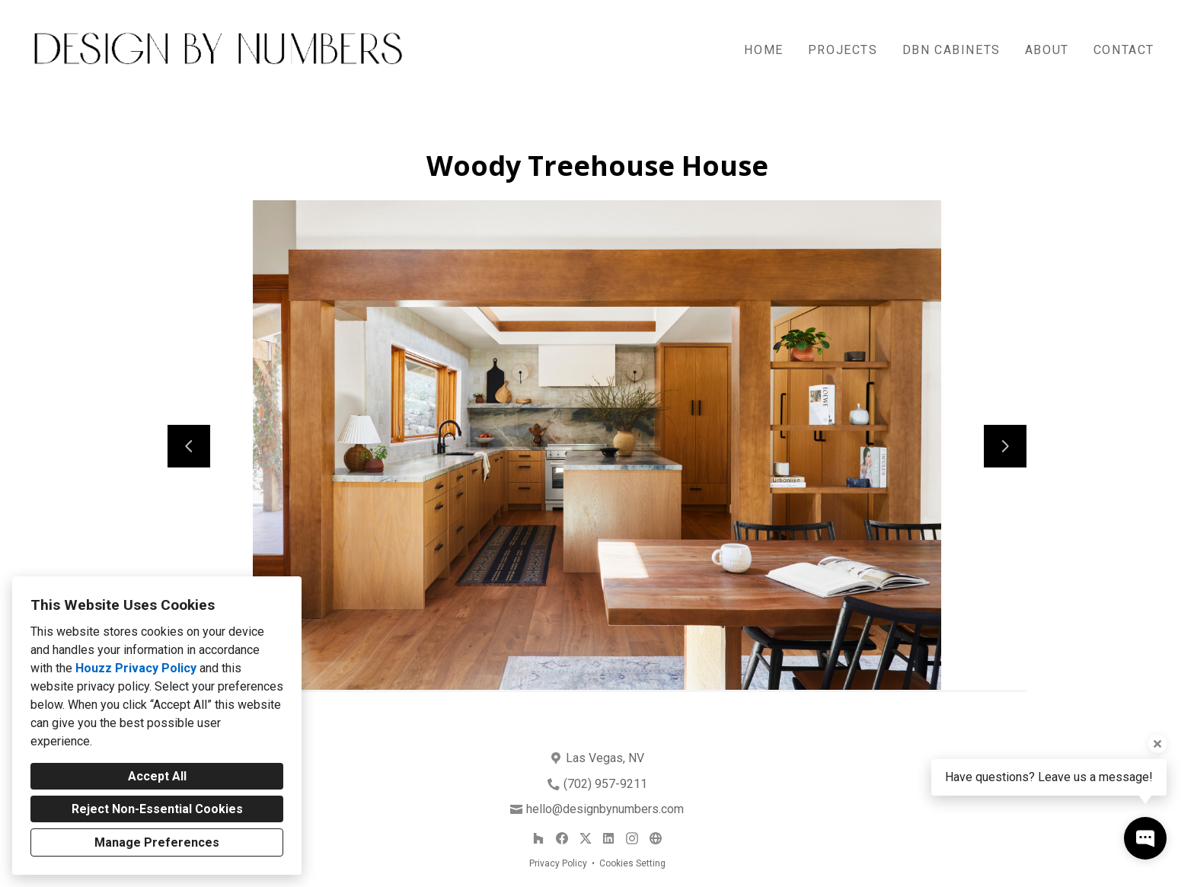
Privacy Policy (558, 863)
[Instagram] (631, 838)
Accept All (157, 776)
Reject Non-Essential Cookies (157, 809)
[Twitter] (585, 838)
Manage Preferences (156, 842)
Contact (1123, 50)
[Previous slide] (189, 446)
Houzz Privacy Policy (135, 668)
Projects (843, 50)
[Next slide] (1005, 446)
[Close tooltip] (1157, 744)
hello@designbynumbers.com (605, 809)
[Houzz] (538, 838)
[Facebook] (561, 838)
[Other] (655, 838)
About (1047, 50)
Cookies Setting (632, 863)
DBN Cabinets (951, 50)
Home (763, 50)
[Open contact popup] (1145, 838)
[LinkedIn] (608, 838)
